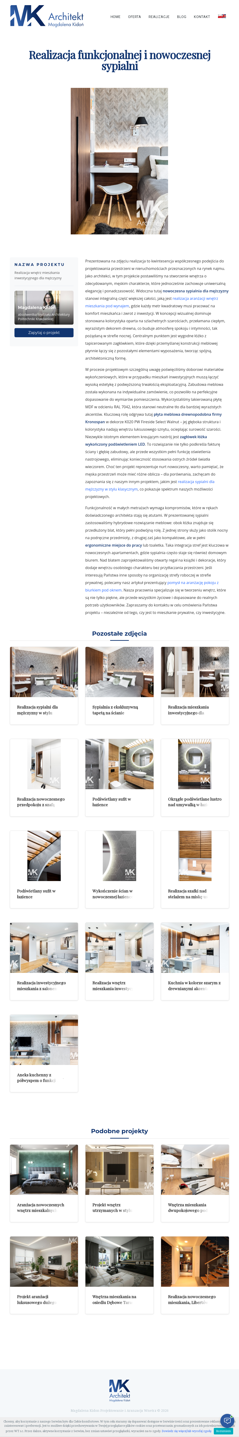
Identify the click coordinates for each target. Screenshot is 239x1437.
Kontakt (202, 17)
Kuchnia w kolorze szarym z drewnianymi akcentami (194, 985)
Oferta (134, 17)
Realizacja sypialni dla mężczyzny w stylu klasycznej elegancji (37, 712)
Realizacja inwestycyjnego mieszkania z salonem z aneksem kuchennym (41, 988)
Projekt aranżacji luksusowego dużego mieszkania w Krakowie (39, 1302)
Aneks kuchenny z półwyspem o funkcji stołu (42, 1077)
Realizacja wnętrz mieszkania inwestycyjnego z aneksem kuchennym (118, 988)
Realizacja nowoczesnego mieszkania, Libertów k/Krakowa (192, 1302)
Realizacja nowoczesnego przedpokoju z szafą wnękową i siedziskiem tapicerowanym (41, 807)
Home (116, 17)
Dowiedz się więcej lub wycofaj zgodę (186, 1431)
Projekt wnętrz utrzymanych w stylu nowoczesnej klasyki (112, 1210)
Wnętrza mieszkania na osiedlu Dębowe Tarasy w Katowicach (116, 1302)
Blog (181, 17)
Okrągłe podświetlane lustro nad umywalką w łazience (194, 801)
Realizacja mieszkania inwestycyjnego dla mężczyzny (188, 712)
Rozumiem (223, 1431)
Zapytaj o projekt (44, 332)
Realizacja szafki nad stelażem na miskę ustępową (195, 893)
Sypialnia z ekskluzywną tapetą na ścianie (115, 709)
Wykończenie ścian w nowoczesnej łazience (112, 893)
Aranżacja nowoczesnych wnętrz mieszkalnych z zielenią (40, 1210)
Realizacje (159, 17)
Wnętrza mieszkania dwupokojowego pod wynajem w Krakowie (188, 1210)
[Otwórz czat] (227, 1421)
